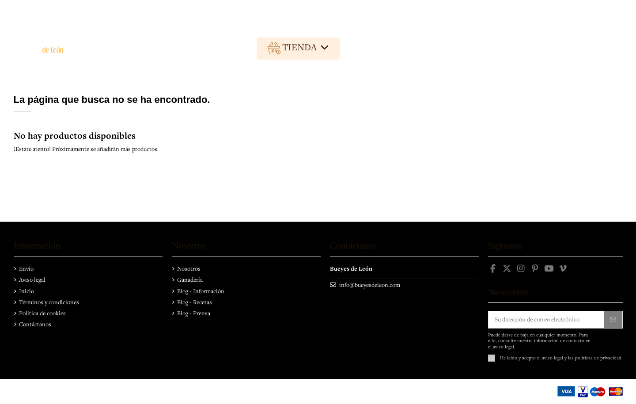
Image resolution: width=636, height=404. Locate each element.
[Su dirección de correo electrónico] (546, 319)
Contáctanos (35, 324)
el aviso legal (550, 358)
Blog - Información (200, 291)
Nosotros (189, 268)
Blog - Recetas (194, 302)
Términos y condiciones (49, 302)
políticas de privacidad (598, 358)
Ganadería (190, 279)
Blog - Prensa (193, 313)
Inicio (26, 291)
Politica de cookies (42, 313)
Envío (26, 268)
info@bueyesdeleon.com (369, 285)
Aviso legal (32, 279)
